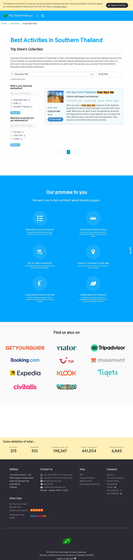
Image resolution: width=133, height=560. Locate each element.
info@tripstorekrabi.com (54, 487)
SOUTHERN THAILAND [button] (90, 101)
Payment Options (87, 478)
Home (4, 24)
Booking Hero (15, 507)
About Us (111, 475)
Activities (15, 24)
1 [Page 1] (68, 152)
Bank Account (86, 481)
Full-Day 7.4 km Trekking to (90, 92)
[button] (37, 16)
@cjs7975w (48, 484)
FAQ (81, 475)
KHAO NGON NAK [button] (72, 101)
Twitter (112, 487)
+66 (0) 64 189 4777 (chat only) (57, 475)
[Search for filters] (23, 94)
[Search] (52, 74)
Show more (15, 113)
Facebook (112, 484)
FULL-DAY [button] (101, 101)
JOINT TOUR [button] (108, 101)
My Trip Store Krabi (18, 504)
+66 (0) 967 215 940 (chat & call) (58, 478)
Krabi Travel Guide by (18, 510)
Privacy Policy (113, 481)
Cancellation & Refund (89, 484)
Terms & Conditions (115, 478)
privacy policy (60, 7)
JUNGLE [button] (116, 101)
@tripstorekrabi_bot (52, 481)
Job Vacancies (114, 490)
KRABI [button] (80, 101)
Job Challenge (114, 493)
